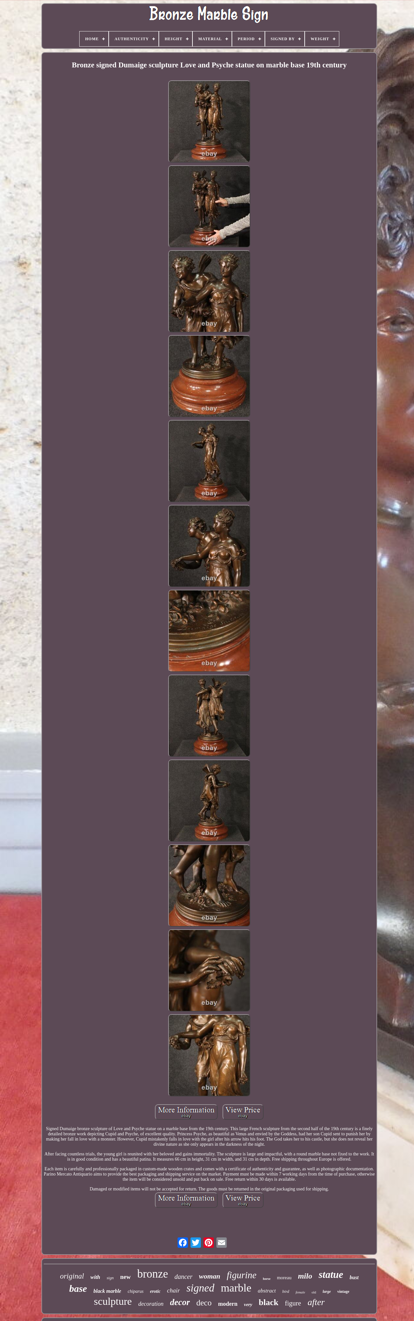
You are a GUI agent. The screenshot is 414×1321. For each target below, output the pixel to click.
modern (227, 1304)
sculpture (113, 1301)
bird (285, 1291)
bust (354, 1277)
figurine (241, 1275)
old (313, 1292)
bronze (152, 1274)
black (268, 1302)
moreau (284, 1277)
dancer (183, 1276)
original (72, 1276)
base (78, 1288)
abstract (267, 1291)
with (95, 1277)
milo (305, 1276)
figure (293, 1303)
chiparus (136, 1291)
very (248, 1304)
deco (204, 1302)
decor (180, 1302)
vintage (343, 1291)
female (300, 1292)
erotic (155, 1291)
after (316, 1302)
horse (266, 1278)
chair (173, 1290)
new (125, 1276)
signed (200, 1288)
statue (331, 1274)
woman (209, 1276)
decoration (151, 1304)
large (326, 1291)
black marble (107, 1291)
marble (236, 1288)
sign (110, 1277)
